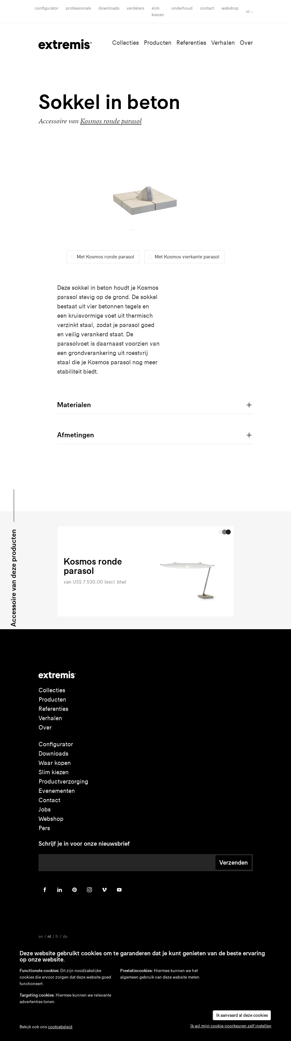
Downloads (108, 8)
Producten (157, 42)
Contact (207, 8)
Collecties (125, 42)
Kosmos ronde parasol (111, 121)
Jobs (45, 809)
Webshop (230, 8)
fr (57, 936)
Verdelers (135, 8)
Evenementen (57, 790)
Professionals (78, 8)
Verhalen (223, 42)
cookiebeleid (60, 1027)
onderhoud (182, 8)
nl (248, 11)
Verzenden (233, 862)
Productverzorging (63, 781)
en (41, 936)
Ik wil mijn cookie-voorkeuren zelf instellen (230, 1026)
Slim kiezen (54, 772)
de (65, 936)
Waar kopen (55, 762)
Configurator (46, 8)
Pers (44, 828)
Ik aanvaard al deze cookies (242, 1015)
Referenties (191, 42)
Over (246, 42)
